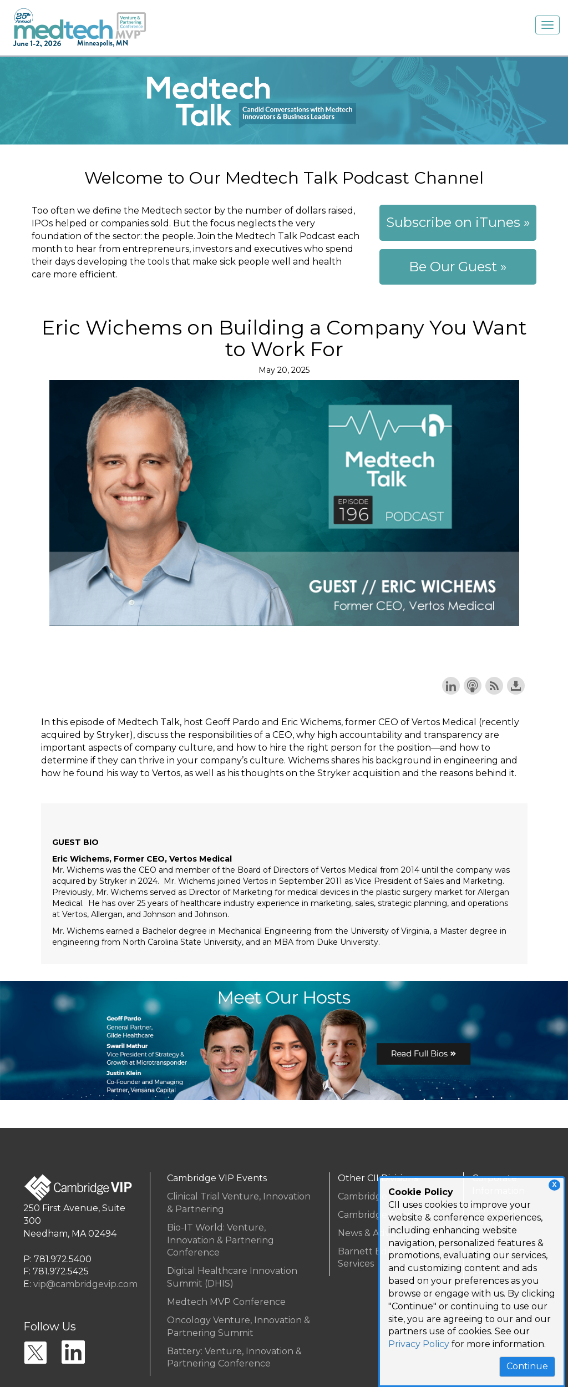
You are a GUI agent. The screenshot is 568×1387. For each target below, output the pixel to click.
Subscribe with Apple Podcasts (472, 686)
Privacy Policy (418, 1344)
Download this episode (516, 686)
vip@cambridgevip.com (85, 1284)
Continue (527, 1366)
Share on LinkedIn (451, 686)
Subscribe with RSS (494, 686)
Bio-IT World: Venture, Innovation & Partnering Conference (220, 1240)
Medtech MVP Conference (226, 1302)
